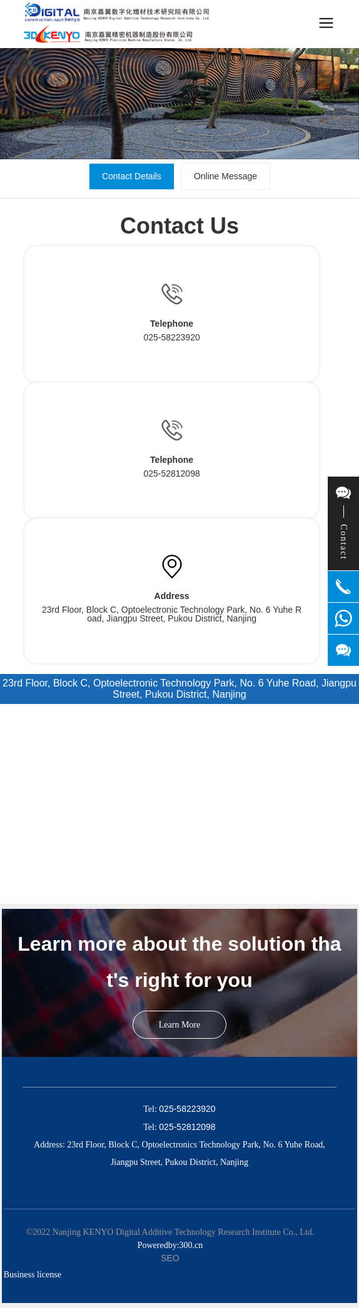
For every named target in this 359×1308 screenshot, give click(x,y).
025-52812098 (171, 473)
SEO (170, 1258)
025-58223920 (171, 337)
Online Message (225, 176)
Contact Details (131, 176)
